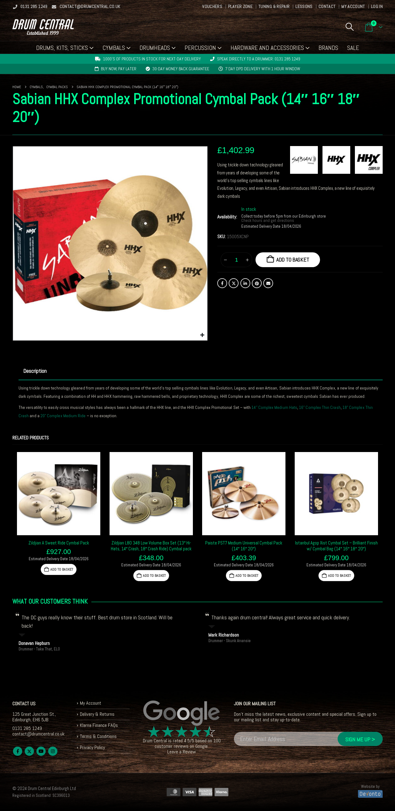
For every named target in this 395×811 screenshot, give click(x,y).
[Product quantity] (236, 259)
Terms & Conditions (98, 736)
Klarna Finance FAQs (99, 725)
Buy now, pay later (118, 68)
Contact (326, 6)
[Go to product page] (58, 493)
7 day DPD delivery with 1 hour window (262, 68)
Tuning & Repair (273, 6)
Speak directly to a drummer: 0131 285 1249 (258, 59)
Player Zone (240, 6)
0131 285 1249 (30, 6)
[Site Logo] (43, 27)
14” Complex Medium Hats (274, 407)
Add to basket (292, 259)
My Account (353, 6)
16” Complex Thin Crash (320, 407)
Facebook (222, 283)
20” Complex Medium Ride (63, 415)
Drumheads (154, 48)
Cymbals (113, 48)
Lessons (303, 6)
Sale (353, 48)
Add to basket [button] (61, 569)
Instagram (52, 751)
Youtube (41, 751)
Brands (328, 48)
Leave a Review (181, 751)
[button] (349, 27)
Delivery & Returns (97, 714)
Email (268, 283)
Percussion (200, 48)
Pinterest (257, 283)
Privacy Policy (92, 747)
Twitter (234, 283)
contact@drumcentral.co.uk (86, 6)
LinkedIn (245, 283)
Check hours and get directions (268, 220)
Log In (377, 6)
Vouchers (212, 6)
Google (201, 746)
